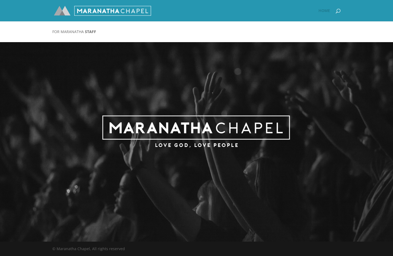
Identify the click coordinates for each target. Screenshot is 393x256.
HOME (324, 11)
